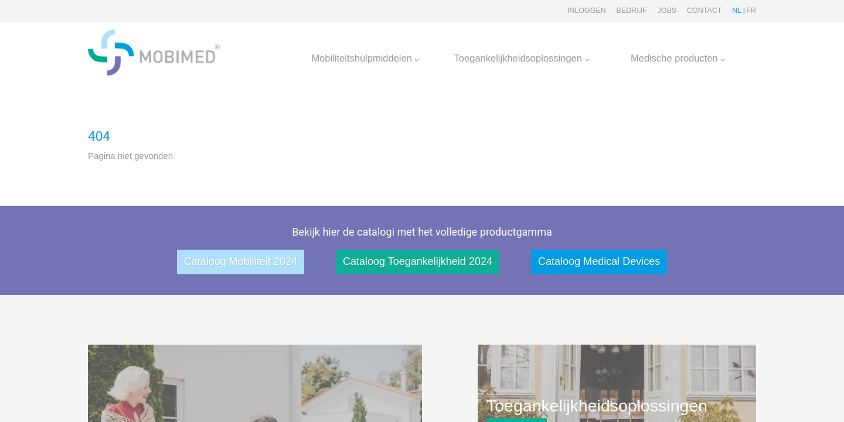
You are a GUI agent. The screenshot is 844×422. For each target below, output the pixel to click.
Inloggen (586, 10)
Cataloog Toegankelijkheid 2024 (417, 261)
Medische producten (678, 58)
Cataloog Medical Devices (599, 261)
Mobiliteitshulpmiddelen (365, 58)
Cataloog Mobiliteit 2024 (240, 261)
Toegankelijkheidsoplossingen (522, 58)
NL (736, 10)
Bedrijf (632, 10)
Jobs (666, 10)
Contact (704, 10)
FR (751, 10)
